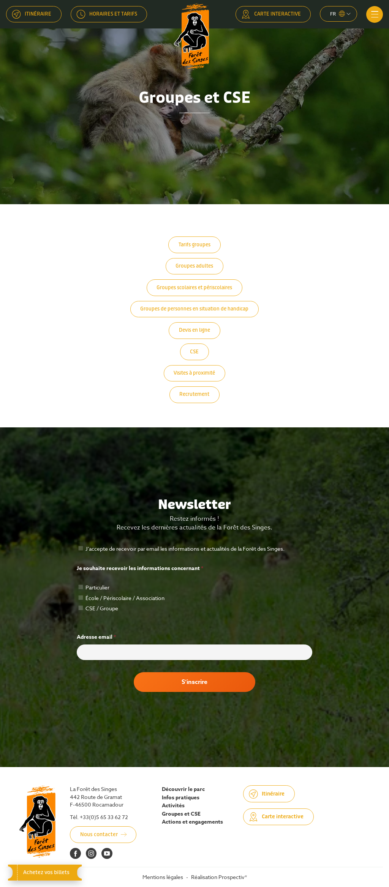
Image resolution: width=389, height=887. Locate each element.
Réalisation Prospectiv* (219, 877)
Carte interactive (277, 14)
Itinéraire (38, 14)
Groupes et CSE (181, 814)
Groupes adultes (194, 266)
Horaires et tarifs (113, 14)
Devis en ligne (194, 330)
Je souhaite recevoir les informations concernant (140, 568)
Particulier (93, 587)
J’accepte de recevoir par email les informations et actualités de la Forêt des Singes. (181, 548)
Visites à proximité (194, 373)
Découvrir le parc (183, 789)
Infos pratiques (180, 798)
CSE (194, 351)
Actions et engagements (192, 822)
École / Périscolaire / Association (121, 598)
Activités (173, 806)
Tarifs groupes (194, 244)
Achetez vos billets (45, 872)
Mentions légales (162, 877)
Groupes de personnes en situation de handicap (194, 309)
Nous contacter (99, 834)
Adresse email (96, 637)
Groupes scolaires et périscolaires (194, 287)
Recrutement (194, 394)
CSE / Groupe (98, 608)
